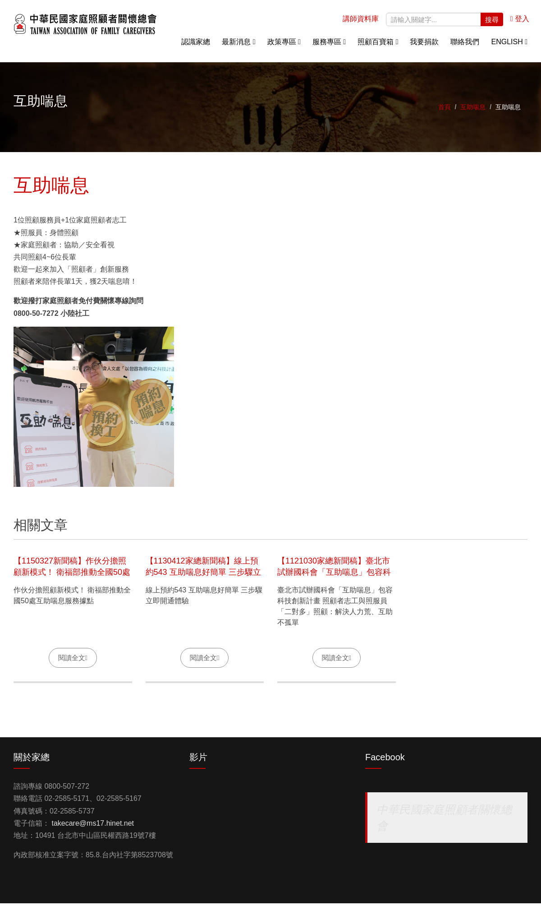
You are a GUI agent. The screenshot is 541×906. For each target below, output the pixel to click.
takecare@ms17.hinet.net (92, 826)
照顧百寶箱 (378, 45)
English (509, 45)
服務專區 (329, 45)
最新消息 (238, 45)
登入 (519, 22)
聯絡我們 (464, 45)
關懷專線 (518, 112)
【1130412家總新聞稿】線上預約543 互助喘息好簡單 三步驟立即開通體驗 (203, 575)
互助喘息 (473, 110)
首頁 (444, 110)
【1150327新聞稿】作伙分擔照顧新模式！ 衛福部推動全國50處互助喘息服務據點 (72, 575)
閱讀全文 (71, 660)
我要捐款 (424, 45)
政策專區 (284, 45)
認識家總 (195, 45)
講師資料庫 (361, 22)
